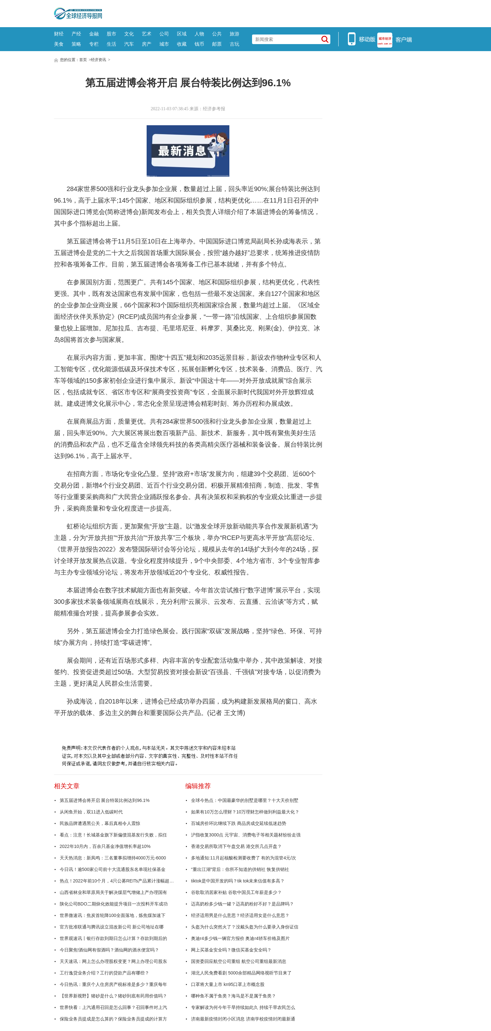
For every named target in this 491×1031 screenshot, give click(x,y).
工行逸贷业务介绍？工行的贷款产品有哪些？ (104, 972)
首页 (83, 60)
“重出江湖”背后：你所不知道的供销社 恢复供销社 (240, 869)
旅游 (234, 33)
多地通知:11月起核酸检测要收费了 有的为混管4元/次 (243, 857)
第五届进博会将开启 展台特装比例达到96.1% (105, 800)
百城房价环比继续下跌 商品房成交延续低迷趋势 (238, 823)
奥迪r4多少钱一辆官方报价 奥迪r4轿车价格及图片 (240, 938)
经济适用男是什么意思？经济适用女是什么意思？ (240, 915)
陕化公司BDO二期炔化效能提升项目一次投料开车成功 (114, 903)
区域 (182, 33)
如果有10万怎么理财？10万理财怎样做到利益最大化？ (245, 811)
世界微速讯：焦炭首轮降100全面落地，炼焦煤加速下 (112, 915)
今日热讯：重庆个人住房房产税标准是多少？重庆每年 (113, 984)
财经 (59, 33)
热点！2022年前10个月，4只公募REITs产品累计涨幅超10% (117, 880)
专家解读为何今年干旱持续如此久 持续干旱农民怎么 (243, 1007)
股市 (111, 33)
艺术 (146, 33)
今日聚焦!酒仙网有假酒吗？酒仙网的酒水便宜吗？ (109, 949)
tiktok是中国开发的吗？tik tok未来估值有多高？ (238, 880)
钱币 (199, 44)
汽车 (129, 44)
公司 (164, 33)
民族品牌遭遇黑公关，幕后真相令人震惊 (100, 823)
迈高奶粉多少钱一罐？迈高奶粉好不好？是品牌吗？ (242, 903)
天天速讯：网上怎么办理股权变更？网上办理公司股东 (113, 961)
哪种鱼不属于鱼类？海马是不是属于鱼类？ (233, 995)
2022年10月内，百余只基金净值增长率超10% (105, 846)
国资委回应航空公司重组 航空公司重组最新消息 (238, 961)
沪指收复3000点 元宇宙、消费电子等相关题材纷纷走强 (246, 834)
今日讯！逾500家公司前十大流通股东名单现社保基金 (112, 869)
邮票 (217, 44)
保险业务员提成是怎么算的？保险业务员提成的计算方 (113, 1018)
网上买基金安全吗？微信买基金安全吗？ (231, 949)
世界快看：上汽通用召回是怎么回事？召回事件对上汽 (113, 1007)
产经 (76, 33)
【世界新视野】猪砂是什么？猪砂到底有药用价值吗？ (113, 995)
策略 (76, 44)
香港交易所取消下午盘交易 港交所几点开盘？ (236, 846)
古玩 (234, 44)
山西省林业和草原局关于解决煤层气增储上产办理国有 (113, 892)
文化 (129, 33)
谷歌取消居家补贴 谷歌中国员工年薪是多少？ (236, 892)
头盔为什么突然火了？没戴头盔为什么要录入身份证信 (244, 926)
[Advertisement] (269, 13)
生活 (111, 44)
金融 (94, 33)
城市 (164, 44)
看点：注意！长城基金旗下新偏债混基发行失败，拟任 (113, 834)
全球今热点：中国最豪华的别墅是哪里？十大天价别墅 (244, 800)
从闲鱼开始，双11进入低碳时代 (91, 811)
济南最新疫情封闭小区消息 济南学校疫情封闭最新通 (243, 1018)
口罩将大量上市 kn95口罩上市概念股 (228, 984)
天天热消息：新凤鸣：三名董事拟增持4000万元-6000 (113, 857)
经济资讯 (98, 60)
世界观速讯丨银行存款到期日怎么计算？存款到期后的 (113, 938)
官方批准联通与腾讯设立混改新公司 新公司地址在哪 (112, 926)
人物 (199, 33)
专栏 (94, 44)
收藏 (182, 44)
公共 (217, 33)
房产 (146, 44)
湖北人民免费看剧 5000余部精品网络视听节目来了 (241, 972)
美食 (59, 44)
